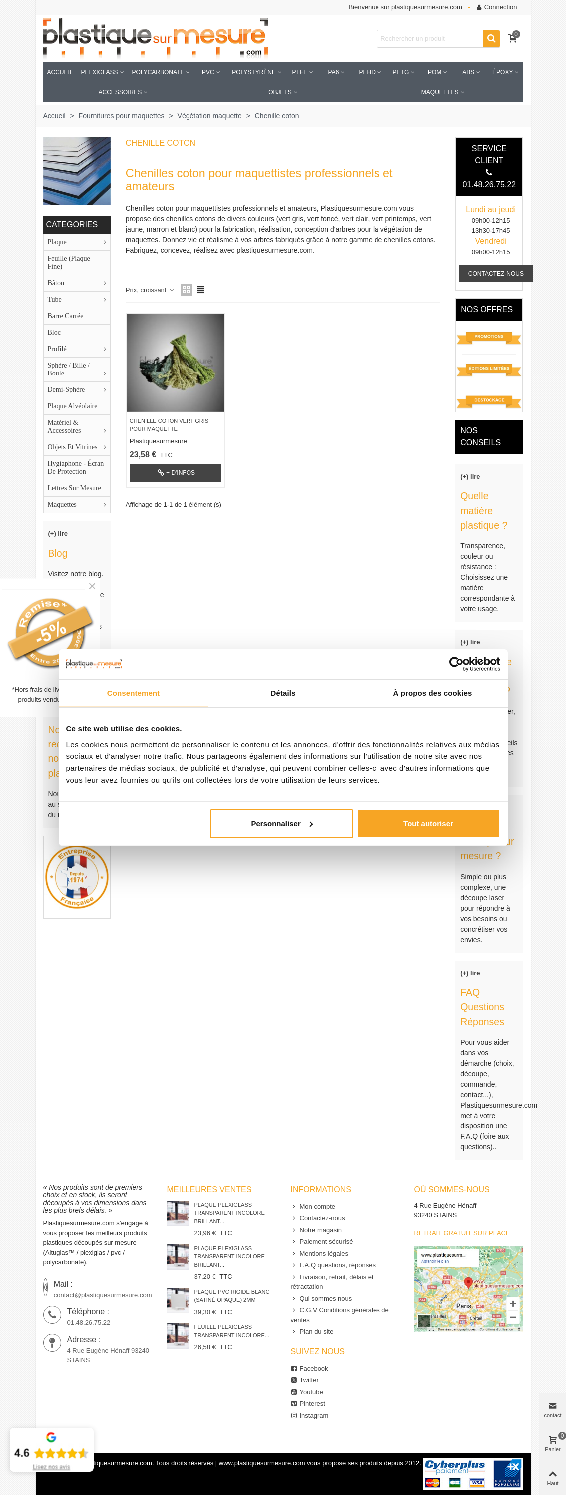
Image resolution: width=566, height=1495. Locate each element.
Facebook (309, 1369)
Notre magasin (316, 1230)
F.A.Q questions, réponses (333, 1265)
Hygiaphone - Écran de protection (76, 467)
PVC (208, 72)
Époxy (502, 72)
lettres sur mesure (74, 488)
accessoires (120, 92)
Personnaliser (282, 823)
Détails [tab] (283, 693)
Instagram (310, 1416)
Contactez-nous (318, 1218)
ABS (468, 72)
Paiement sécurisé (322, 1242)
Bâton (56, 283)
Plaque (57, 242)
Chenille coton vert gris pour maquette (169, 425)
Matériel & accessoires (64, 426)
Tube (55, 299)
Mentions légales (320, 1254)
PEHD (367, 72)
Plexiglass (99, 72)
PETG (401, 72)
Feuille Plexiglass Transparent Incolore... (232, 1331)
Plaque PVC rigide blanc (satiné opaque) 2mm (232, 1296)
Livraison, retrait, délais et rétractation (332, 1281)
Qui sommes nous (321, 1299)
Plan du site (312, 1332)
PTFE (299, 72)
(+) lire (58, 533)
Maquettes (440, 92)
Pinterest (308, 1404)
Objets (280, 92)
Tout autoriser (428, 823)
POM (434, 72)
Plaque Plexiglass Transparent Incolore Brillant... (229, 1213)
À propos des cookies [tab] (432, 693)
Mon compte (313, 1207)
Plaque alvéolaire (73, 406)
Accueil (60, 72)
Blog (58, 553)
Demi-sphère (66, 389)
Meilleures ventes (209, 1189)
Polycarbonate (158, 72)
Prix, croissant (150, 290)
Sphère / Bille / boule (69, 369)
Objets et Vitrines (73, 447)
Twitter (305, 1380)
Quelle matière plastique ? (483, 510)
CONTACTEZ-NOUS (496, 273)
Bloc (54, 332)
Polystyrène (254, 72)
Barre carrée (66, 316)
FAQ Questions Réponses (482, 1007)
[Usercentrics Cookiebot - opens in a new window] (456, 664)
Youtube (307, 1392)
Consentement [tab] (133, 693)
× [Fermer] (92, 586)
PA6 (333, 72)
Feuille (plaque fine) (69, 262)
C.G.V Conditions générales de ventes (340, 1314)
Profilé (57, 349)
